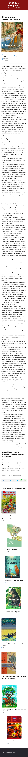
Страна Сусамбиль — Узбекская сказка (14, 710)
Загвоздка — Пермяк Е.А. (14, 611)
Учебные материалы (14, 4)
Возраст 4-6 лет (6, 475)
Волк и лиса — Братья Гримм (14, 580)
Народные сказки (16, 475)
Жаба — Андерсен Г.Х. (13, 549)
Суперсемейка (11, 741)
